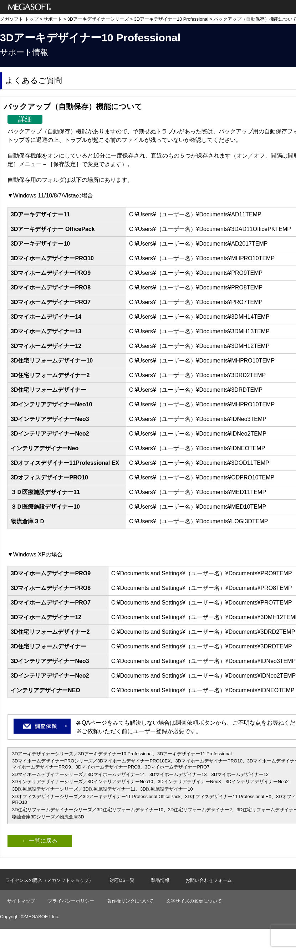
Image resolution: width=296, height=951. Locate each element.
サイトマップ (21, 901)
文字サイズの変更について (194, 901)
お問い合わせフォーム (208, 880)
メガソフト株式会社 (29, 7)
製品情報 (160, 880)
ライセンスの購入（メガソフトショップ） (49, 880)
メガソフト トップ (19, 19)
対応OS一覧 (122, 880)
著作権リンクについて (130, 901)
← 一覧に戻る (39, 841)
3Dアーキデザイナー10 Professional (171, 19)
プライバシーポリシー (71, 901)
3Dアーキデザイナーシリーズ (98, 19)
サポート (53, 19)
